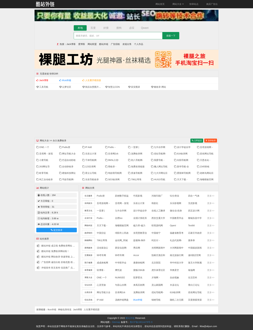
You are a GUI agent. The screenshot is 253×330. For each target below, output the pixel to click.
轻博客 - (101, 270)
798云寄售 (135, 179)
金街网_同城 (121, 240)
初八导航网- (135, 160)
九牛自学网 (158, 147)
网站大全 (178, 4)
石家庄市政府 (195, 233)
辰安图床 (134, 87)
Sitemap (116, 322)
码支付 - (156, 240)
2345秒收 (203, 166)
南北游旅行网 (176, 255)
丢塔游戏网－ (205, 147)
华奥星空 (174, 270)
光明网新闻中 (158, 247)
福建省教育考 (176, 233)
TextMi (191, 225)
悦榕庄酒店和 (158, 255)
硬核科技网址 (67, 173)
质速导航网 (135, 173)
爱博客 (81, 44)
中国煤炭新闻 (195, 247)
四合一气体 (193, 195)
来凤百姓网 (139, 285)
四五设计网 (193, 210)
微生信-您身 (176, 210)
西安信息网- (121, 247)
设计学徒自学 (182, 147)
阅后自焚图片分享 (92, 87)
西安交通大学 (158, 218)
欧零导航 (42, 173)
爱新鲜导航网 (182, 173)
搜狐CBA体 (139, 270)
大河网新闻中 (176, 247)
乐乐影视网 (175, 203)
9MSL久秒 (112, 160)
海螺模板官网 (205, 179)
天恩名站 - (203, 160)
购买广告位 (212, 4)
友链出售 (127, 44)
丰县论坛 (174, 285)
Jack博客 (71, 44)
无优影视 (192, 203)
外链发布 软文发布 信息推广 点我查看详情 (62, 267)
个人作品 (138, 44)
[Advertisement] (126, 113)
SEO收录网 (112, 179)
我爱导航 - (157, 160)
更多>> (210, 195)
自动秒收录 (66, 166)
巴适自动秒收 (67, 160)
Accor (136, 255)
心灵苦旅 (101, 285)
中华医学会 (120, 262)
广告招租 (115, 44)
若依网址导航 (205, 153)
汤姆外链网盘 (122, 300)
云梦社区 (65, 87)
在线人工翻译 (158, 210)
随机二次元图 (176, 300)
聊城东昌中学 (195, 218)
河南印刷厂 (157, 195)
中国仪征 (101, 233)
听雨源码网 (157, 225)
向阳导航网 (181, 160)
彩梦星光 (137, 277)
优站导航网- (158, 153)
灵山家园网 (157, 285)
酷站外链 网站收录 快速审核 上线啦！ (60, 256)
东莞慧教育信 (140, 233)
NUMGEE (120, 277)
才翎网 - (156, 277)
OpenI (173, 225)
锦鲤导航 (156, 300)
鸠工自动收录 (44, 179)
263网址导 (43, 166)
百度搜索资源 (195, 300)
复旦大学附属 (195, 262)
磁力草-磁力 (139, 225)
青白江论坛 (193, 285)
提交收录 (56, 230)
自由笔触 (174, 277)
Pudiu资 (64, 147)
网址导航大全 (67, 153)
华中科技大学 (176, 262)
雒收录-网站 (158, 87)
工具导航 (42, 87)
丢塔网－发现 (44, 153)
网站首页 (160, 4)
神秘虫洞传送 (64, 309)
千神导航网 (89, 160)
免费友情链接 (136, 166)
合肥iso (118, 218)
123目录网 (89, 166)
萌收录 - (110, 166)
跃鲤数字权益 (122, 195)
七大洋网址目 (159, 173)
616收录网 (180, 153)
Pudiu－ (110, 147)
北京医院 (156, 262)
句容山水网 (120, 285)
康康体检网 (139, 262)
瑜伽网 (191, 270)
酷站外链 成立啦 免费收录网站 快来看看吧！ (63, 245)
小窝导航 (42, 160)
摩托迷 (118, 270)
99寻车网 (101, 255)
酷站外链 (103, 44)
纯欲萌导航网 (113, 173)
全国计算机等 (140, 218)
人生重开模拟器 (91, 80)
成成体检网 (102, 262)
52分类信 (174, 195)
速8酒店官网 (194, 255)
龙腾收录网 (135, 153)
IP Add (87, 147)
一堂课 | (133, 147)
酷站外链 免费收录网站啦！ (55, 251)
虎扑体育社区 (158, 270)
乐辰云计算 (89, 153)
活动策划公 (102, 247)
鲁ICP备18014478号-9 (141, 322)
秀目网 (136, 247)
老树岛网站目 (205, 173)
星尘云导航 (89, 173)
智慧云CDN (112, 87)
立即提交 (197, 140)
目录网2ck (111, 153)
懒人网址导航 (159, 166)
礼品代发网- (176, 240)
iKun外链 (65, 80)
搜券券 (191, 240)
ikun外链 (52, 309)
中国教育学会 (176, 218)
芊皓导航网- (66, 179)
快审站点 (193, 4)
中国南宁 (156, 233)
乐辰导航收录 (90, 179)
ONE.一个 (42, 147)
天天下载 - (180, 179)
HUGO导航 (158, 179)
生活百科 (192, 277)
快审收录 (211, 140)
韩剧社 (155, 203)
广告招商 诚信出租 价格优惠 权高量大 (60, 262)
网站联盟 (92, 44)
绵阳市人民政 (122, 233)
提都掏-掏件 (139, 240)
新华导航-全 (181, 166)
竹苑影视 (137, 195)
